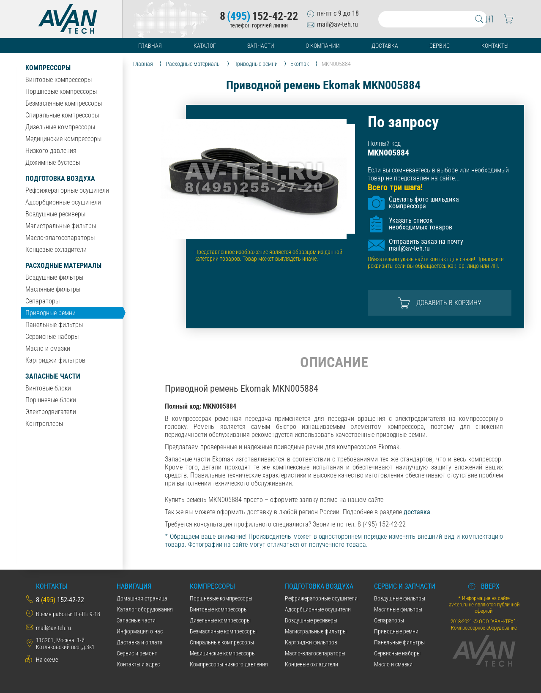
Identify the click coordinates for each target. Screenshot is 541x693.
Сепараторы (42, 301)
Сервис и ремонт (137, 653)
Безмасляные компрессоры (63, 103)
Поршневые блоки (50, 400)
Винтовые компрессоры (58, 80)
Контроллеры (44, 424)
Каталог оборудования (145, 609)
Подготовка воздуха (60, 179)
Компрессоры (48, 68)
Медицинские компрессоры (63, 139)
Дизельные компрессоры (60, 127)
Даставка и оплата (140, 642)
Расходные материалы (63, 266)
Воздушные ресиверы (55, 214)
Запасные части (52, 376)
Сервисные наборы (52, 337)
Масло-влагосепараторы (60, 238)
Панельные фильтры (54, 325)
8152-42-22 (259, 16)
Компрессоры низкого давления (229, 664)
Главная (150, 45)
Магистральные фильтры (60, 226)
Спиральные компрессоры (62, 115)
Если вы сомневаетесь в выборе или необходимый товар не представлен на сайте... (438, 174)
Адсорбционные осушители (63, 202)
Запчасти (260, 45)
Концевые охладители (56, 250)
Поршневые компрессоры (61, 91)
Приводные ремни (50, 313)
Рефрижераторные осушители (67, 190)
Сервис (439, 45)
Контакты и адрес (138, 664)
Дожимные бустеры (52, 162)
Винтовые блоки (48, 388)
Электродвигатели (50, 412)
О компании (323, 45)
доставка (417, 512)
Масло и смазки (47, 348)
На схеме (47, 659)
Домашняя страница (142, 598)
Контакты (494, 45)
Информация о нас (140, 631)
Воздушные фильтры (54, 277)
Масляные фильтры (52, 289)
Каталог (205, 45)
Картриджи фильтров (55, 360)
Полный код (384, 143)
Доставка (385, 45)
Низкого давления (51, 151)
